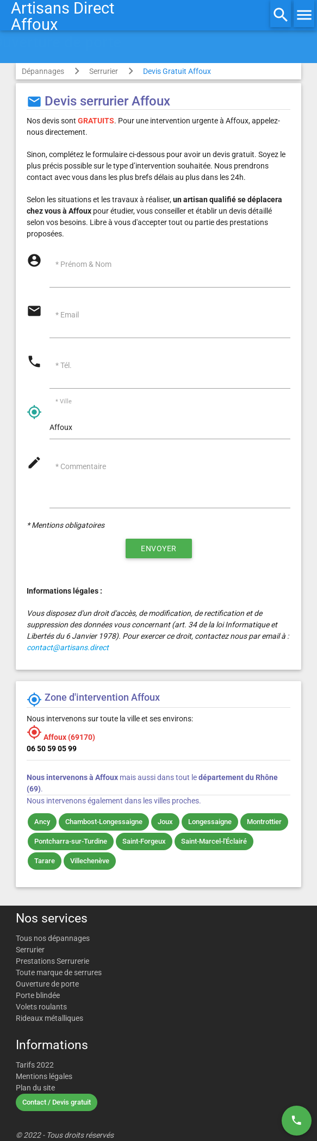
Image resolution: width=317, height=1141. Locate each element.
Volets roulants (41, 1006)
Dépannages (43, 71)
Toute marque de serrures (59, 972)
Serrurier (103, 71)
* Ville (63, 402)
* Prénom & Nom (83, 264)
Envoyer (159, 548)
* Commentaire (80, 466)
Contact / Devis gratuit (56, 1102)
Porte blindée (38, 995)
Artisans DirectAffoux (62, 16)
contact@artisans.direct (68, 647)
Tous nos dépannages (53, 938)
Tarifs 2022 (35, 1065)
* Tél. (63, 365)
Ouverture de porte (47, 984)
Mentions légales (44, 1076)
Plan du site (35, 1087)
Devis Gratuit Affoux (177, 71)
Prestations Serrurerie (52, 961)
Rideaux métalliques (49, 1018)
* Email (67, 314)
